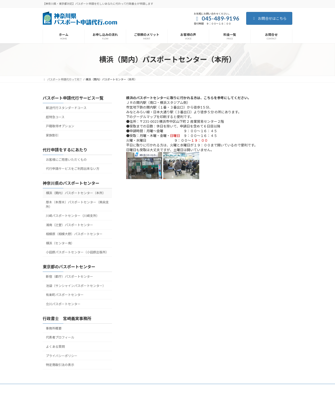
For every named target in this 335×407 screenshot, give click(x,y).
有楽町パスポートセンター (65, 295)
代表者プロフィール (60, 337)
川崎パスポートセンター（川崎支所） (72, 216)
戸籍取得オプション (60, 126)
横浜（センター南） (60, 243)
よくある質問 (55, 346)
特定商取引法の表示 (60, 365)
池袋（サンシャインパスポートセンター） (76, 286)
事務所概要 (54, 328)
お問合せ (171, 388)
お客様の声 (131, 388)
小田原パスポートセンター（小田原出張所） (77, 252)
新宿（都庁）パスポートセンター (69, 276)
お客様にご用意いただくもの (66, 159)
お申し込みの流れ (74, 388)
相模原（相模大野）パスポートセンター (74, 234)
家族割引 (52, 135)
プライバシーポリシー (61, 356)
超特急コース (55, 117)
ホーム (51, 388)
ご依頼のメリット (105, 388)
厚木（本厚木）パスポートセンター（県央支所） (77, 204)
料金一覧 (152, 388)
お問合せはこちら (269, 18)
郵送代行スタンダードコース (66, 108)
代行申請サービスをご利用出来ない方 (72, 169)
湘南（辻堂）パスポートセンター (69, 225)
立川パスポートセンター (63, 304)
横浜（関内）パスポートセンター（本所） (76, 193)
